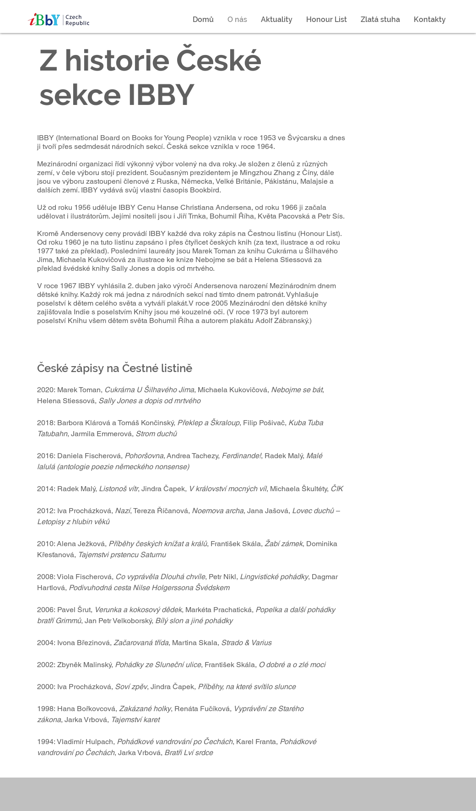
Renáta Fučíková (202, 708)
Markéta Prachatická (218, 609)
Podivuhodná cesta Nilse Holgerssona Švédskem (149, 587)
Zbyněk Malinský (84, 664)
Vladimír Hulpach (85, 741)
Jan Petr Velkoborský (118, 620)
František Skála (236, 543)
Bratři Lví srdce (188, 752)
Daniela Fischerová (89, 455)
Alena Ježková (81, 543)
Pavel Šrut (74, 609)
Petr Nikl (222, 576)
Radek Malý (76, 488)
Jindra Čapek (163, 488)
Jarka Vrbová (86, 719)
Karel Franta (256, 741)
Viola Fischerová (84, 576)
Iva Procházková (84, 510)
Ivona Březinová (83, 642)
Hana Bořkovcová (86, 708)
